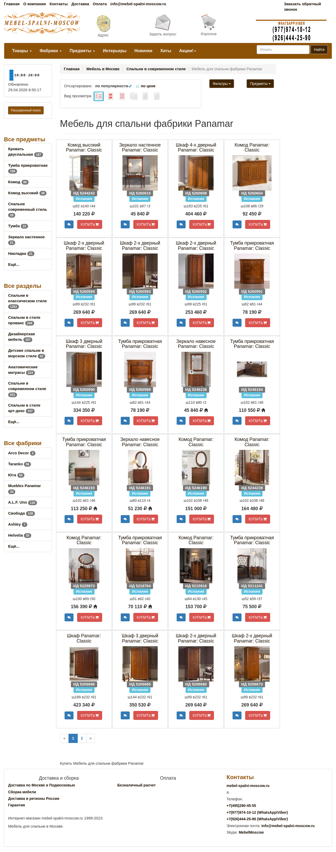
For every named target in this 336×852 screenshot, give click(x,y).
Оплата (100, 4)
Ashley (17, 524)
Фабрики (51, 50)
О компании (34, 4)
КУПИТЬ (89, 224)
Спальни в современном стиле (27, 388)
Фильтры (222, 84)
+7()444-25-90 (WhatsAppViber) (257, 819)
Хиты (165, 50)
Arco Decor (21, 453)
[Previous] (64, 738)
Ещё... (13, 264)
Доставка (80, 4)
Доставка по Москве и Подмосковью (41, 785)
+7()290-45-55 (241, 806)
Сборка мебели (22, 792)
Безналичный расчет (136, 785)
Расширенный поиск (26, 110)
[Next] (90, 738)
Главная (12, 4)
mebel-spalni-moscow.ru (248, 786)
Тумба (18, 226)
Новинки (143, 50)
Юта (16, 475)
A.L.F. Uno (22, 502)
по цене (145, 86)
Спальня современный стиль (27, 209)
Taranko (19, 464)
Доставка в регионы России (33, 798)
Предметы (82, 50)
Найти (319, 49)
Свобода (21, 513)
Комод (18, 182)
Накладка (21, 253)
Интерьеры (115, 50)
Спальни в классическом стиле (27, 301)
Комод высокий (27, 193)
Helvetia (19, 535)
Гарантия (16, 805)
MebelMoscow (251, 832)
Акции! (187, 50)
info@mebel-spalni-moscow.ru (138, 4)
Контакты (59, 4)
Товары (22, 50)
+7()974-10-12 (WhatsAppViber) (257, 812)
